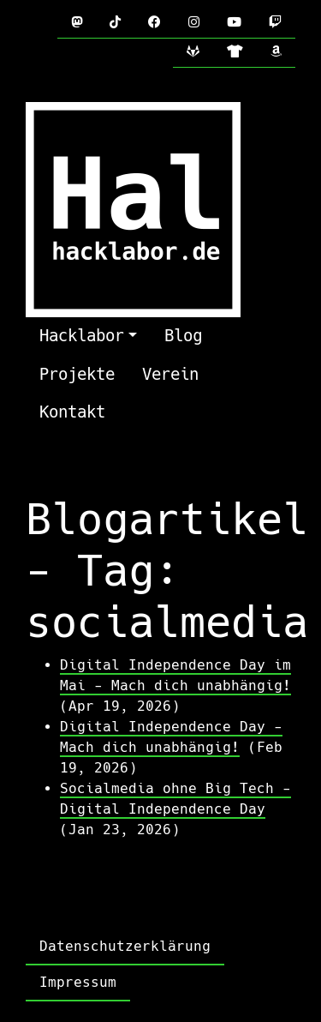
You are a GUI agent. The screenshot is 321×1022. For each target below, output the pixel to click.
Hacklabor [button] (81, 336)
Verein (170, 374)
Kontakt (72, 412)
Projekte (77, 374)
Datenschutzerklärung (125, 946)
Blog (183, 336)
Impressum (77, 982)
